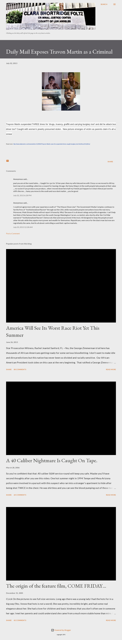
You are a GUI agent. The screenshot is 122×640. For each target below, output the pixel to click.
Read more (111, 369)
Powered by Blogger (61, 630)
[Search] (104, 4)
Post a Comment (13, 233)
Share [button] (110, 162)
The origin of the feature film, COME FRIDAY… (56, 585)
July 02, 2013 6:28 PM (22, 195)
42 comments (20, 620)
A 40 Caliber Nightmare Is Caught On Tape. (51, 460)
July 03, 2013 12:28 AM (23, 227)
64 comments (20, 495)
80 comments (20, 369)
